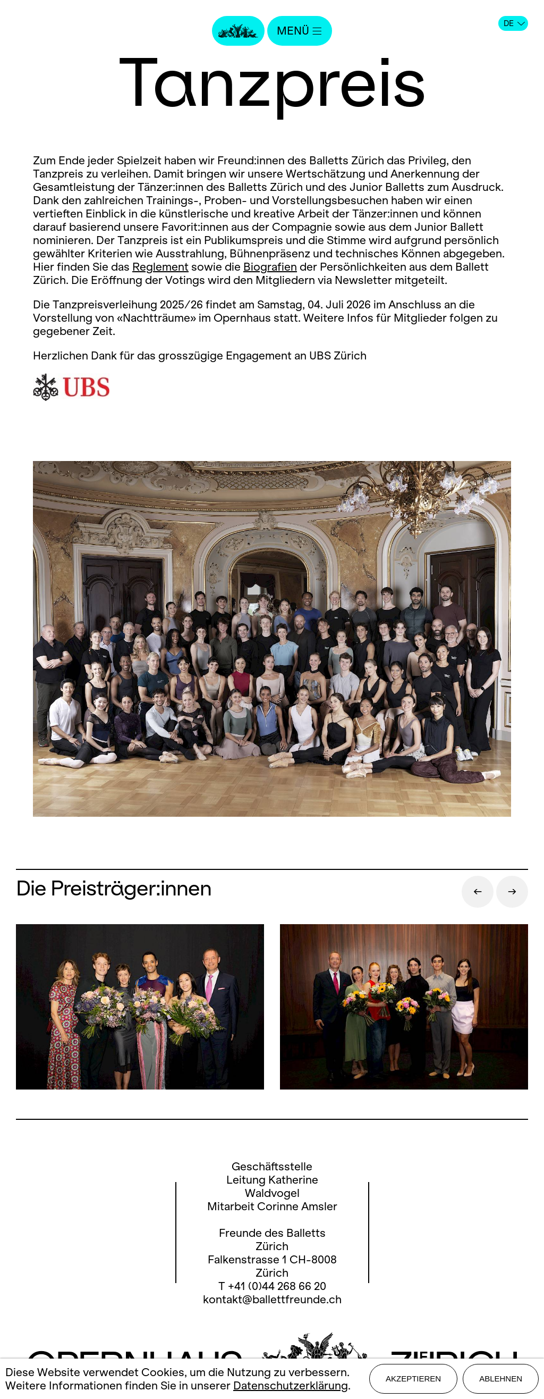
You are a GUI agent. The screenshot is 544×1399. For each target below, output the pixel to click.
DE (514, 23)
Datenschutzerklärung (290, 1385)
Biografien (270, 267)
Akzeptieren (413, 1378)
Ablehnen (500, 1378)
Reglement (160, 267)
